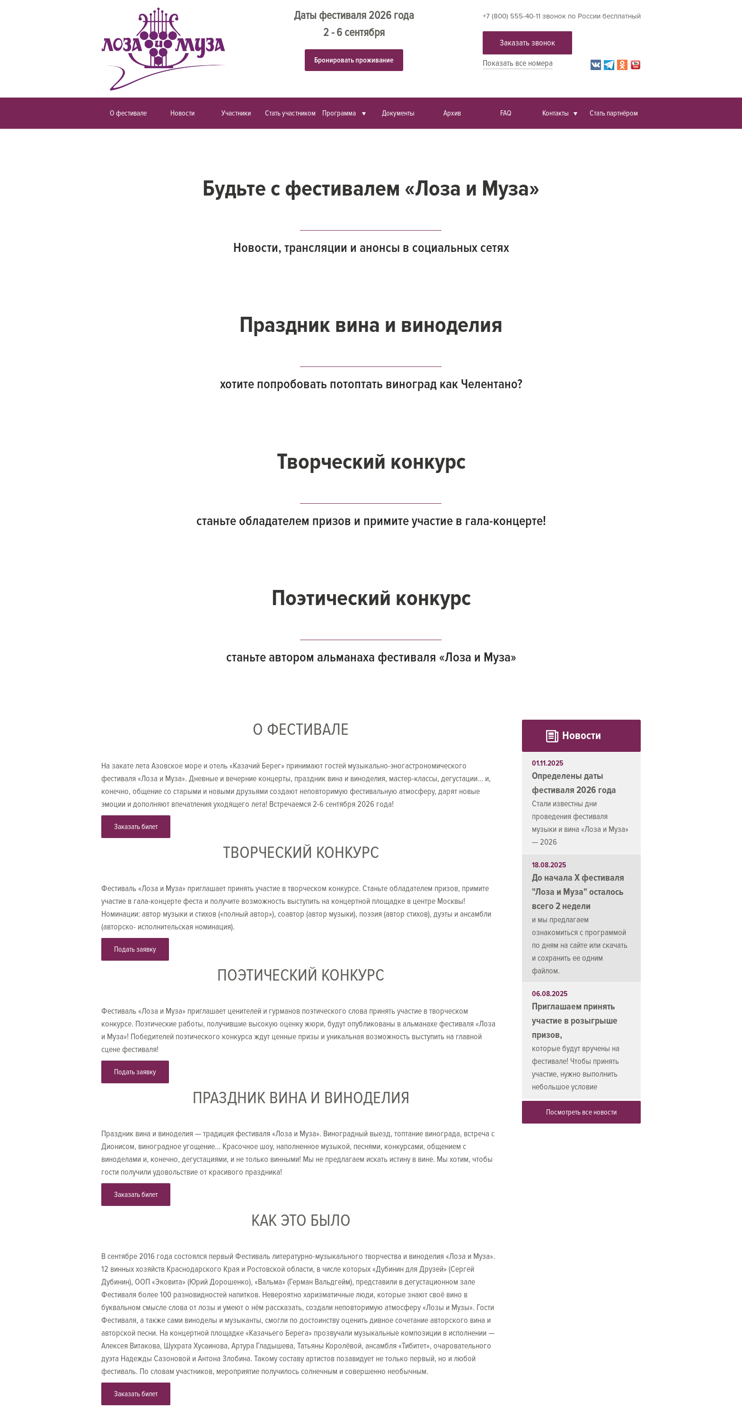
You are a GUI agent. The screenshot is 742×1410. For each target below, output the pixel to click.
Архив (452, 113)
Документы (398, 113)
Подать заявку (135, 949)
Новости (182, 113)
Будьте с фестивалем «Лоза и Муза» (371, 188)
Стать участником (290, 113)
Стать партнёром (614, 113)
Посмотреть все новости (581, 1112)
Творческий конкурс (371, 461)
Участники (236, 113)
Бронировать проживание (354, 60)
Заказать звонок (527, 42)
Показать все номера (518, 63)
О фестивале (128, 113)
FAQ (506, 113)
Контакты (555, 113)
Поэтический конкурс (371, 598)
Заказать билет (136, 826)
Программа (339, 113)
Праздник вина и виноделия (371, 325)
